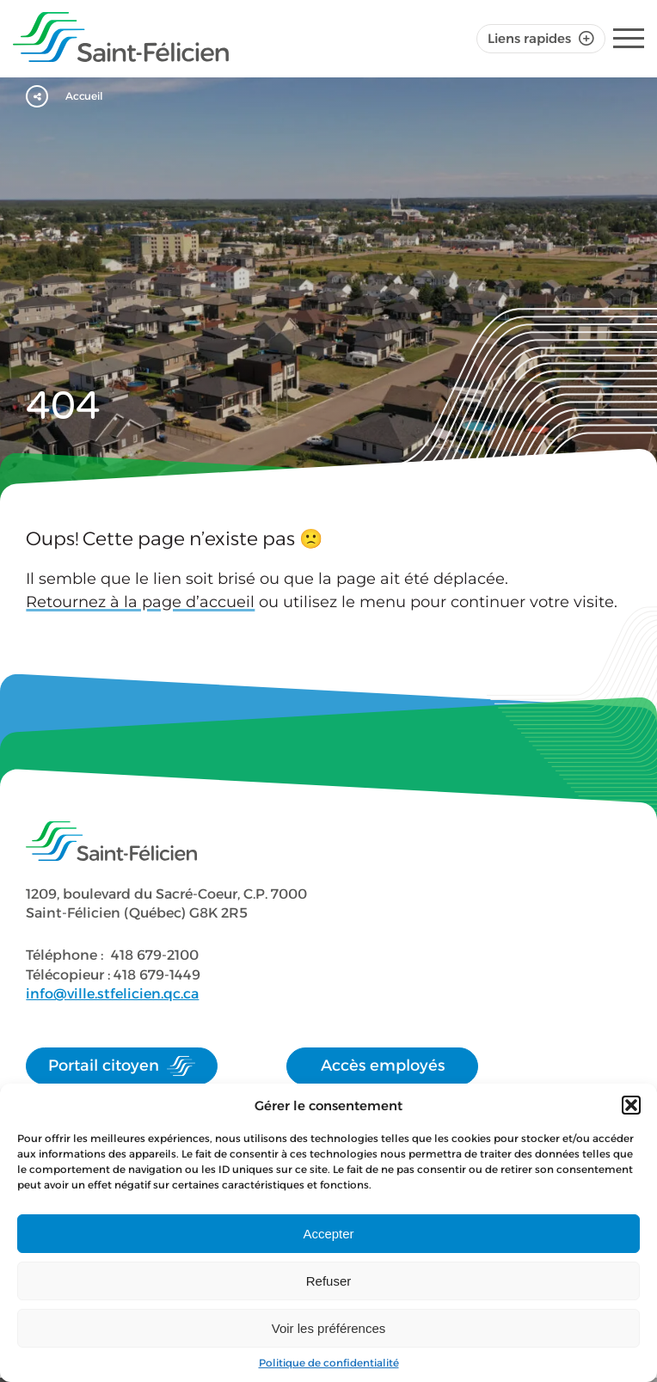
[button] (631, 1105)
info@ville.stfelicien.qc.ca (112, 994)
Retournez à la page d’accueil (140, 602)
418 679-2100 (155, 955)
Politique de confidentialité (329, 1362)
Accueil (85, 96)
